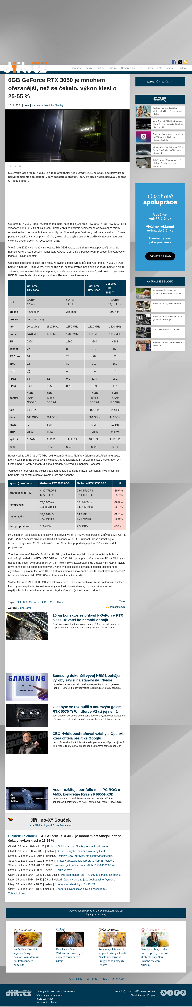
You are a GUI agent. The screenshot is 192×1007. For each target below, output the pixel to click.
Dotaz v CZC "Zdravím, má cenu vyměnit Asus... (86, 856)
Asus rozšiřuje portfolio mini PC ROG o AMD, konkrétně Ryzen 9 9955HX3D (86, 792)
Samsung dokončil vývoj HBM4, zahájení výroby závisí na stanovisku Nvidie (87, 678)
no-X (26, 105)
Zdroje (183, 68)
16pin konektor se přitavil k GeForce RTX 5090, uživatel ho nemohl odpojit (88, 617)
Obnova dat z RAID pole (81, 910)
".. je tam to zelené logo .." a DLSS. (75, 884)
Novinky (49, 105)
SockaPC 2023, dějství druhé (167, 303)
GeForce (34, 602)
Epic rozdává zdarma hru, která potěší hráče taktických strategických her (168, 137)
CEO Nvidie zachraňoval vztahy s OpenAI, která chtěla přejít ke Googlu (88, 736)
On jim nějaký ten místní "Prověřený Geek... (82, 851)
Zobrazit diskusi (17, 893)
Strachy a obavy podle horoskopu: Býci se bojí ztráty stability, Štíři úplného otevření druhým (154, 957)
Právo (150, 68)
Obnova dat (102, 910)
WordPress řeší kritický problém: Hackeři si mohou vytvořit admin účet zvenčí (168, 124)
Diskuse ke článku (22, 836)
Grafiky (100, 68)
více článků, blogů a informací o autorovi (51, 825)
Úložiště (112, 68)
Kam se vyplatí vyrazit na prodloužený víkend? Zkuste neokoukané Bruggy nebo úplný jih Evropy (112, 957)
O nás (104, 979)
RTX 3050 (22, 602)
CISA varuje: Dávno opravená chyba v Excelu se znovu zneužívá (167, 163)
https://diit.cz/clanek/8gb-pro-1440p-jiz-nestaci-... (87, 860)
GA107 (52, 602)
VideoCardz (25, 608)
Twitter (91, 979)
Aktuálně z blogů (160, 281)
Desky (88, 68)
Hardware (37, 105)
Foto (159, 68)
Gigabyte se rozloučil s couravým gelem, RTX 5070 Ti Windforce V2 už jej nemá (88, 709)
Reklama (118, 979)
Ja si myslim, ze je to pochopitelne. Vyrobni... (90, 879)
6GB (43, 602)
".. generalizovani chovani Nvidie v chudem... (81, 889)
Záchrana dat (116, 910)
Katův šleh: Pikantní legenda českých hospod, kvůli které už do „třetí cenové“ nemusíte (26, 957)
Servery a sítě (128, 68)
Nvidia (60, 602)
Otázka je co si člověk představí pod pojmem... (85, 846)
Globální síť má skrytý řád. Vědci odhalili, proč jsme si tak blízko (167, 111)
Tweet (122, 601)
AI (141, 68)
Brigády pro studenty (96, 914)
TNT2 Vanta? (64, 870)
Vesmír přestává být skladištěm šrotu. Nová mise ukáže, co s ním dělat (168, 150)
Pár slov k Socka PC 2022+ (166, 329)
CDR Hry (160, 99)
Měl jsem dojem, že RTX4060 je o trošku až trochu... (91, 874)
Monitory (171, 68)
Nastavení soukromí (46, 1002)
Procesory (76, 68)
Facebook (75, 979)
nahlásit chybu (117, 607)
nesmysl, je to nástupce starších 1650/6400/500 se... (86, 865)
